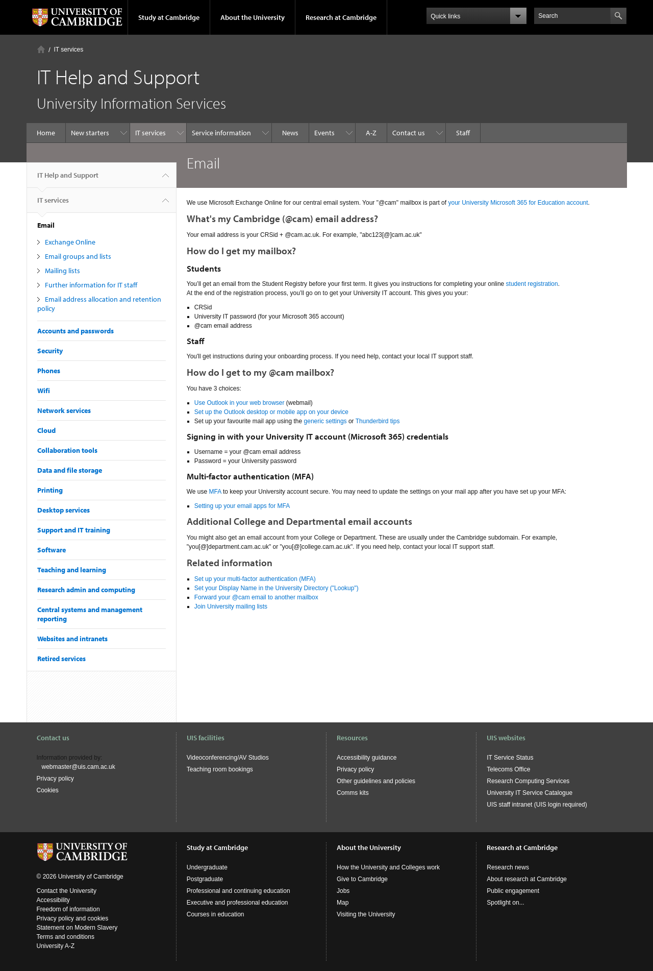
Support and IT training (73, 530)
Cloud (46, 430)
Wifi (43, 390)
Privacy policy (55, 778)
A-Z (371, 132)
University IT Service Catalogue (529, 792)
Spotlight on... (505, 902)
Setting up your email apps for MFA (242, 505)
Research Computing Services (528, 781)
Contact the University (66, 890)
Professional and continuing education (238, 890)
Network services (64, 410)
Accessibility (53, 900)
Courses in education (215, 914)
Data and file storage (69, 470)
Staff (463, 132)
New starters (90, 132)
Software (51, 549)
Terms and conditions (65, 936)
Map (342, 902)
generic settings (325, 421)
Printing (50, 490)
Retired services (61, 658)
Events (324, 132)
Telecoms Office (508, 769)
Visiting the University (366, 914)
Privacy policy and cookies (73, 918)
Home (41, 49)
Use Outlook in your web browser (239, 402)
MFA (215, 491)
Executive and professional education (237, 902)
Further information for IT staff (91, 284)
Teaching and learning (71, 569)
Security (50, 350)
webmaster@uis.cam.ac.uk (78, 766)
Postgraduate (205, 879)
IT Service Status (510, 757)
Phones (48, 370)
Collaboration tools (67, 450)
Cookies (48, 790)
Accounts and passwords (75, 330)
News (290, 132)
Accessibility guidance (366, 757)
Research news (508, 867)
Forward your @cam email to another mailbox (256, 597)
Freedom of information (68, 909)
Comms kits (353, 792)
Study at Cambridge (168, 17)
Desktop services (63, 510)
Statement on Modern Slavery (77, 927)
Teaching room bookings (220, 769)
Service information (221, 132)
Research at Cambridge (341, 17)
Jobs (343, 890)
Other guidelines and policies (376, 781)
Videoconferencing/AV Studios (228, 757)
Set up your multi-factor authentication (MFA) (255, 578)
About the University (252, 17)
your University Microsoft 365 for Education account (518, 202)
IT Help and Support (67, 179)
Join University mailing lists (230, 606)
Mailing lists (62, 270)
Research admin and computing (86, 589)
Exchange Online (70, 242)
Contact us (408, 132)
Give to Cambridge (362, 879)
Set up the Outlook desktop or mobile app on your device (271, 412)
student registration (532, 283)
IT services (69, 49)
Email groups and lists (78, 256)
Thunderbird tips (378, 421)
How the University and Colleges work (388, 867)
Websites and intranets (72, 638)
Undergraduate (207, 867)
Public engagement (513, 890)
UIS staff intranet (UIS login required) (537, 804)
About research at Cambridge (527, 879)
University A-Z (56, 946)
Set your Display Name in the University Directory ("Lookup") (276, 588)
